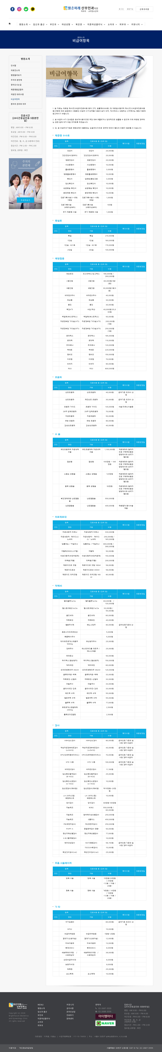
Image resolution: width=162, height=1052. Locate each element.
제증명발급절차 (17, 89)
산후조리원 (144, 9)
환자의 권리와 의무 (18, 104)
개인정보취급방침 (26, 1048)
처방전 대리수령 (17, 94)
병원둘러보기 (16, 75)
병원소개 (23, 24)
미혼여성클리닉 (95, 24)
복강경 (79, 24)
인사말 (13, 65)
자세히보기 (25, 200)
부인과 (53, 24)
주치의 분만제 (16, 80)
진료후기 (70, 1015)
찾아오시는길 (16, 85)
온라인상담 (71, 1012)
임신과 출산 (39, 24)
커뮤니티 (135, 24)
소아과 (111, 24)
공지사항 (70, 1008)
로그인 (121, 9)
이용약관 (12, 1048)
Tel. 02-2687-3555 (144, 1048)
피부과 (123, 24)
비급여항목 (15, 99)
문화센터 (70, 1018)
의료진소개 (15, 70)
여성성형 (66, 24)
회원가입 (130, 9)
